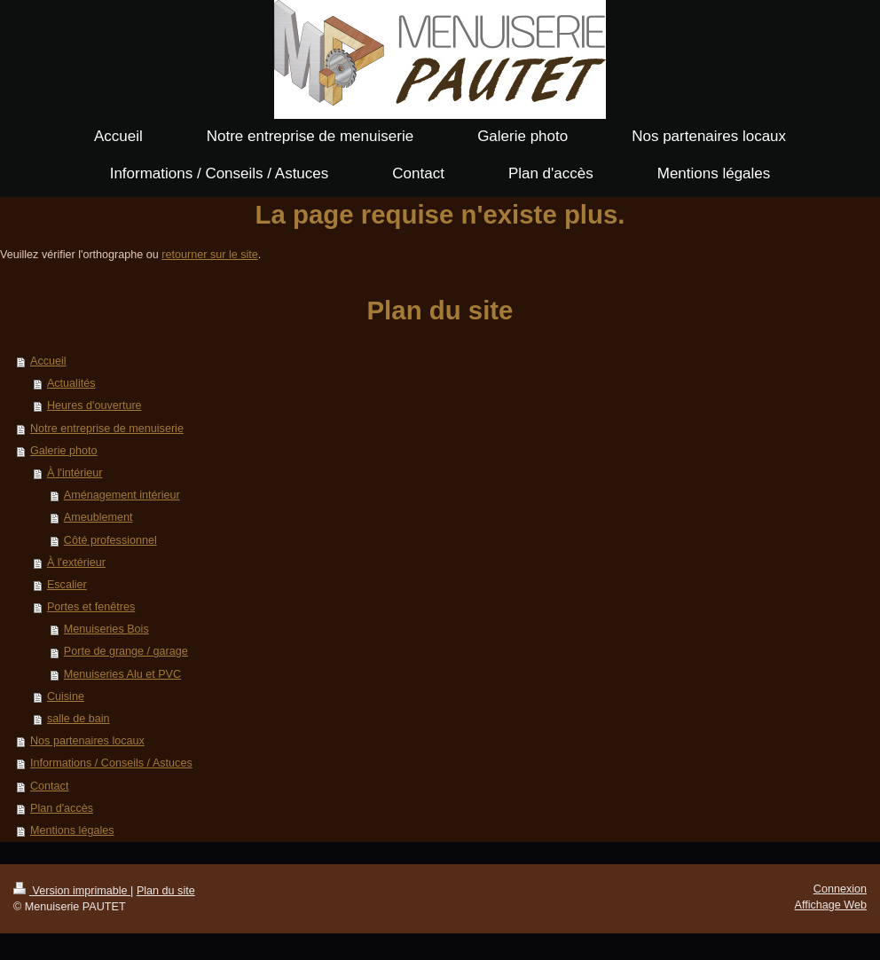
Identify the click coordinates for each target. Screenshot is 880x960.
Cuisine (65, 696)
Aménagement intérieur (122, 495)
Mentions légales (72, 830)
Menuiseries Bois (106, 629)
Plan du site (166, 891)
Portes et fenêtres (91, 607)
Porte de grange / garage (126, 651)
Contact (49, 786)
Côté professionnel (110, 540)
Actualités (71, 383)
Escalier (67, 584)
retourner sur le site (209, 254)
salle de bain (78, 718)
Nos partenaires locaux (87, 741)
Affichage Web (831, 905)
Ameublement (98, 517)
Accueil (48, 361)
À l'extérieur (76, 562)
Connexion (840, 889)
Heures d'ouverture (94, 405)
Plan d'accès (61, 808)
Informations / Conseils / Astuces (111, 763)
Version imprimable (71, 891)
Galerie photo (64, 451)
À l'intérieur (75, 473)
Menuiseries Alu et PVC (122, 674)
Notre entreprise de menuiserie (107, 428)
